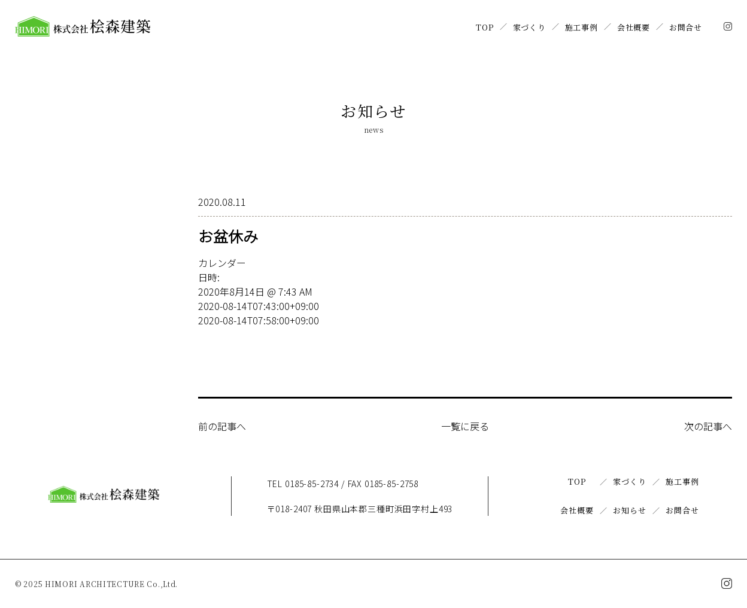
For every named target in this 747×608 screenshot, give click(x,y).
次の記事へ (708, 426)
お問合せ (685, 27)
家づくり (529, 27)
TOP (484, 27)
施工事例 (581, 27)
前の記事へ (222, 426)
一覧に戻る (465, 426)
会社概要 (633, 27)
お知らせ (629, 510)
